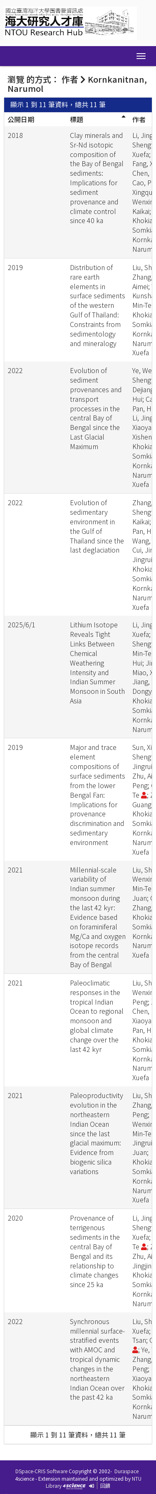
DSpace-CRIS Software (41, 1470)
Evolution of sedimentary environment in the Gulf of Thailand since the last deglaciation (97, 526)
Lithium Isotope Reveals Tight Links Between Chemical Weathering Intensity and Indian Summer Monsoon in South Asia (97, 662)
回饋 (105, 1485)
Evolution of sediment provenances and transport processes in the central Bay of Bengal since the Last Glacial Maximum (96, 408)
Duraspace (126, 1470)
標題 (76, 119)
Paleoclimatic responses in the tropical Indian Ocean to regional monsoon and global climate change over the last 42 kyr (97, 1016)
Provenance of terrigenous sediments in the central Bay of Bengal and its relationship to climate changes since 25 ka (95, 1251)
